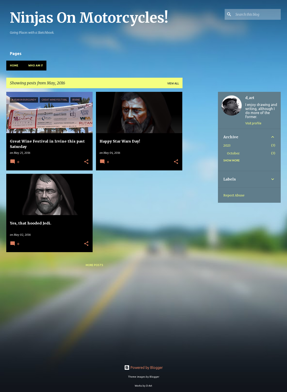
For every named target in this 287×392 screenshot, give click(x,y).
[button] (86, 162)
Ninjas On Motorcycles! (89, 17)
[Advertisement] (200, 159)
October (233, 153)
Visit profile (253, 123)
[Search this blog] (257, 14)
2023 (226, 145)
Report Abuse (233, 195)
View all (173, 83)
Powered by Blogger (143, 368)
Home (14, 65)
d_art (249, 97)
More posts (94, 265)
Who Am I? (35, 65)
